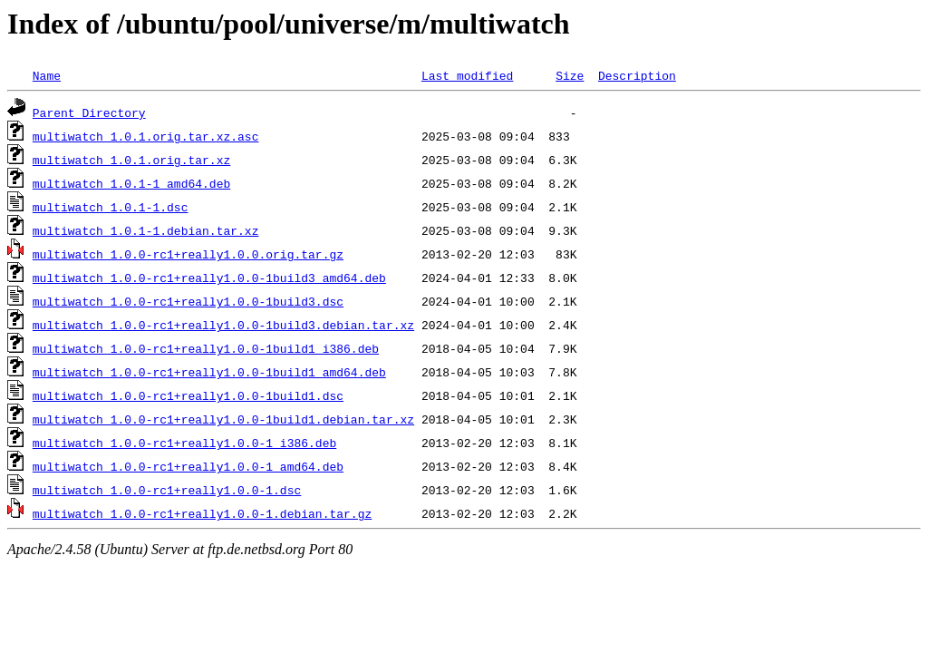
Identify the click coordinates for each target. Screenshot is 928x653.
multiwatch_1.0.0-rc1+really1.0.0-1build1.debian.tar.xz (223, 419)
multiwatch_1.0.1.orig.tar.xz (131, 159)
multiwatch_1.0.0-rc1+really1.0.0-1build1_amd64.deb (209, 372)
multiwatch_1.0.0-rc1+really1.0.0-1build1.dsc (188, 395)
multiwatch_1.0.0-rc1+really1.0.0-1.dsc (167, 490)
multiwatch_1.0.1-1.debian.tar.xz (146, 230)
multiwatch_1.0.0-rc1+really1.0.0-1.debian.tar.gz (202, 513)
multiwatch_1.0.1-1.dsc (110, 207)
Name (47, 75)
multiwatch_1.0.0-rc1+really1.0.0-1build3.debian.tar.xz (223, 325)
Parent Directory (89, 112)
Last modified (467, 75)
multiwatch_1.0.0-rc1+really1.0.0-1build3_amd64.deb (209, 277)
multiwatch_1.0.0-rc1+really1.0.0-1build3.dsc (188, 301)
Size (570, 75)
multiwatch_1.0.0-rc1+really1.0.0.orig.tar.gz (188, 254)
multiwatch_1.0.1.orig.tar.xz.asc (146, 136)
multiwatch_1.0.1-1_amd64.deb (131, 183)
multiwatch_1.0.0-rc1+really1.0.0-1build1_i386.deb (206, 348)
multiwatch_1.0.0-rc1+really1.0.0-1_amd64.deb (188, 466)
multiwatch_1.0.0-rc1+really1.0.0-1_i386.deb (184, 442)
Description (637, 75)
